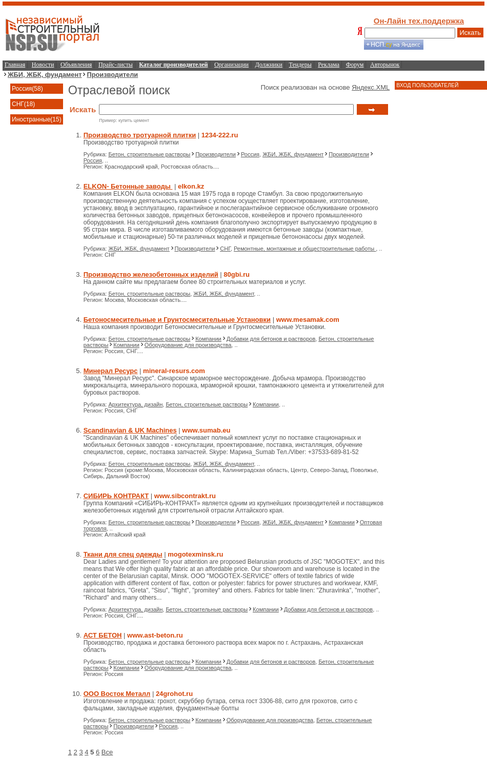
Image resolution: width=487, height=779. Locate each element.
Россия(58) (27, 88)
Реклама (328, 64)
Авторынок (384, 64)
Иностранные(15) (37, 119)
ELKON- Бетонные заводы (128, 186)
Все (107, 752)
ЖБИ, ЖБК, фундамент (45, 74)
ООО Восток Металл (117, 694)
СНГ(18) (23, 104)
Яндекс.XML (371, 87)
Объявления (76, 64)
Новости (43, 64)
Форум (355, 64)
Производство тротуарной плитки (140, 135)
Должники (268, 64)
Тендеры (300, 64)
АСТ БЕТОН (103, 635)
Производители (112, 74)
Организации (231, 64)
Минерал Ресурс (111, 371)
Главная (15, 64)
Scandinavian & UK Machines (130, 430)
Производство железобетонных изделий (151, 274)
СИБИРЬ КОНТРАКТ (116, 496)
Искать (470, 32)
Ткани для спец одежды (123, 554)
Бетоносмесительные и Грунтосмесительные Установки (177, 319)
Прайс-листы (115, 64)
